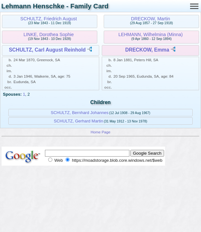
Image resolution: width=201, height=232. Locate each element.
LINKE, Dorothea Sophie (48, 34)
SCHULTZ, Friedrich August (48, 18)
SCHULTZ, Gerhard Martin (78, 121)
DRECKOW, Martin (150, 18)
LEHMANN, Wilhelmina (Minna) (150, 34)
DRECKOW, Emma (147, 50)
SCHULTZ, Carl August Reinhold (47, 50)
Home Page (100, 132)
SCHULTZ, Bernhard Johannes (80, 112)
